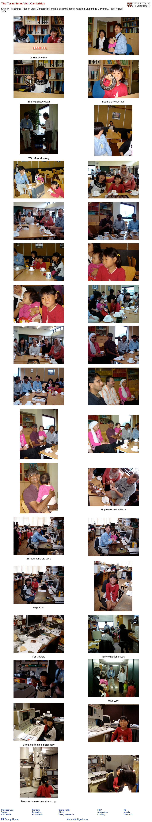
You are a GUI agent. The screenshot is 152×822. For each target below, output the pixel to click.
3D (125, 810)
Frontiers (36, 810)
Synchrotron (102, 812)
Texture (4, 812)
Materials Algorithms (77, 819)
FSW (99, 810)
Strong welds (64, 810)
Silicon (61, 812)
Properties (36, 812)
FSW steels (6, 814)
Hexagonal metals (66, 814)
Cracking (101, 814)
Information (128, 814)
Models (127, 812)
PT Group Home (9, 819)
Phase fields (37, 814)
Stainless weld (7, 810)
